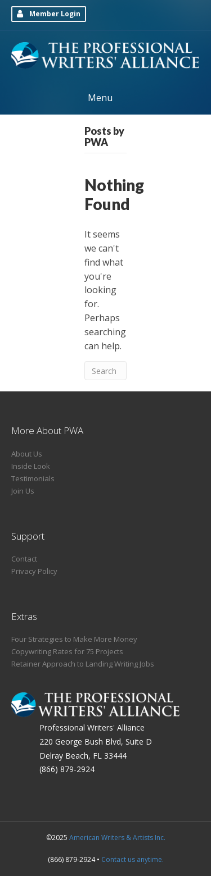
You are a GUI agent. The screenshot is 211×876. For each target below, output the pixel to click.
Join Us (22, 491)
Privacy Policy (34, 571)
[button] (48, 14)
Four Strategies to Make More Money (74, 639)
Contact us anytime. (132, 859)
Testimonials (33, 478)
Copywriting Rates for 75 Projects (67, 651)
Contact (24, 559)
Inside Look (30, 466)
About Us (26, 454)
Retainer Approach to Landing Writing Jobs (82, 664)
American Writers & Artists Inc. (117, 837)
